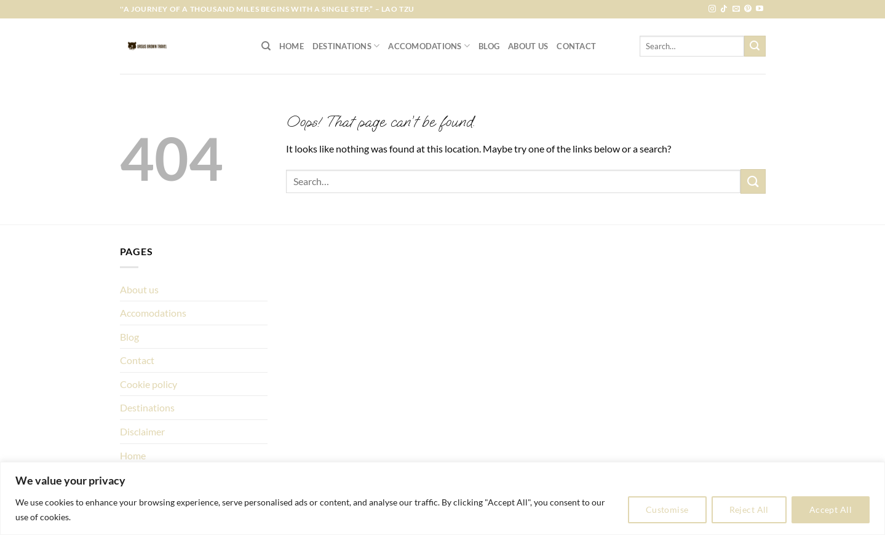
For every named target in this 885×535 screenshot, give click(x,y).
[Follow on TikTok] (724, 9)
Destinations (346, 46)
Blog (488, 46)
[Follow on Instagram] (712, 9)
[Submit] (754, 46)
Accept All (830, 509)
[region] (442, 498)
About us (528, 46)
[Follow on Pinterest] (748, 9)
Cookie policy (148, 384)
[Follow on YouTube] (759, 9)
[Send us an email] (736, 9)
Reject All (749, 509)
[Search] (266, 46)
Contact (576, 46)
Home (291, 46)
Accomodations (429, 46)
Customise (667, 509)
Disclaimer (142, 431)
